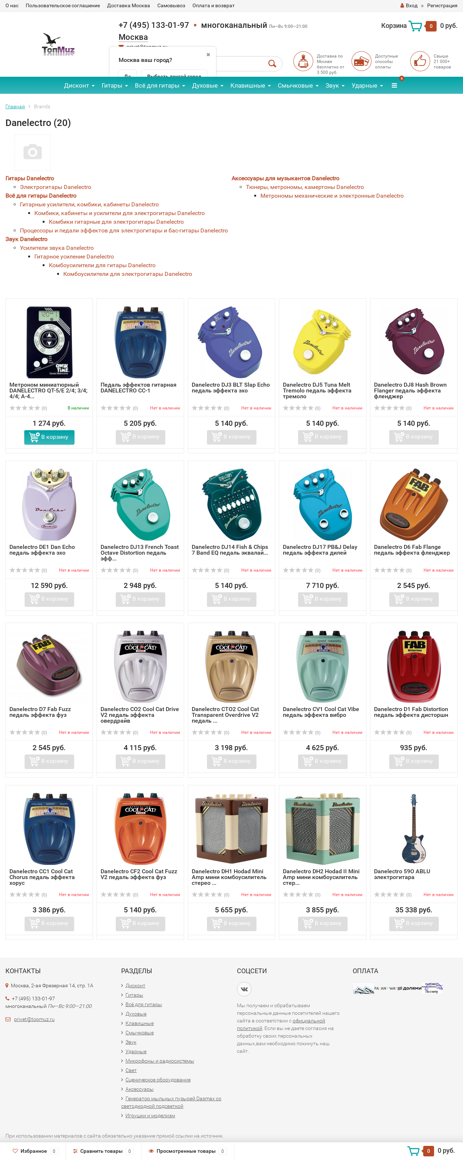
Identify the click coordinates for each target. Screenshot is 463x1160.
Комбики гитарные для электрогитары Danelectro (116, 221)
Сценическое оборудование (158, 1080)
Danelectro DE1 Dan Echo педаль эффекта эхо (42, 549)
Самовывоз (171, 5)
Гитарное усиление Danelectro (74, 256)
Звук (332, 85)
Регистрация (442, 5)
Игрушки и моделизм (150, 1115)
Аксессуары (140, 1089)
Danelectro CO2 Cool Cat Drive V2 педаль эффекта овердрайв (140, 715)
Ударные (364, 85)
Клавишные (247, 85)
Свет (131, 1070)
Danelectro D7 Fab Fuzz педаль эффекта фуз (40, 712)
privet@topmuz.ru (34, 1019)
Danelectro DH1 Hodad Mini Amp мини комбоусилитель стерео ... (229, 877)
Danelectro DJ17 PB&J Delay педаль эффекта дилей (320, 549)
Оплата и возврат (213, 5)
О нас (11, 5)
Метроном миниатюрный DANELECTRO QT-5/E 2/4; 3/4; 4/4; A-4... (48, 390)
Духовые (205, 85)
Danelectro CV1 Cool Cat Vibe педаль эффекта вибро (321, 712)
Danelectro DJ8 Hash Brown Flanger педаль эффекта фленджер (410, 390)
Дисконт (76, 85)
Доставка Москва (128, 5)
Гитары (112, 85)
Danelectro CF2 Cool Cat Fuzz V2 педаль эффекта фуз (139, 874)
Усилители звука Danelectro (57, 247)
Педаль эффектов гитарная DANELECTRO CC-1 (139, 387)
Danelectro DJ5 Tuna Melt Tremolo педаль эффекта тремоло (317, 390)
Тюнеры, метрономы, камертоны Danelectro (305, 187)
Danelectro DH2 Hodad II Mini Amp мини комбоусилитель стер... (321, 877)
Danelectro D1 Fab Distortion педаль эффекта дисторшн (411, 712)
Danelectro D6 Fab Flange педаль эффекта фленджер (412, 549)
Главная (15, 106)
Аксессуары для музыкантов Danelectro (285, 178)
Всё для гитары (157, 85)
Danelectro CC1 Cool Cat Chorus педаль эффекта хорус (42, 877)
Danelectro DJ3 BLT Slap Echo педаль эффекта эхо (231, 387)
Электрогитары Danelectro (55, 187)
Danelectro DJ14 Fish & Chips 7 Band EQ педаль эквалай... (230, 549)
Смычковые (295, 85)
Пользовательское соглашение (63, 5)
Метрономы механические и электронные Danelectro (332, 195)
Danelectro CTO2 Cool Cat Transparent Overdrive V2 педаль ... (225, 715)
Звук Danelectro (26, 239)
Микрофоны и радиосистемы (160, 1061)
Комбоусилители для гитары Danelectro (102, 265)
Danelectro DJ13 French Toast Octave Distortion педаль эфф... (140, 552)
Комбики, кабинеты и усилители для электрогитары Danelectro (119, 213)
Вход (408, 5)
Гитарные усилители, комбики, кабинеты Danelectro (89, 204)
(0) (28, 408)
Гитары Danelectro (29, 178)
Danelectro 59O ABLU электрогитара (402, 874)
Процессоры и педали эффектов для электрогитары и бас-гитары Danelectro (124, 230)
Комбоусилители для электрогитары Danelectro (127, 273)
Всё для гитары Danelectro (40, 195)
